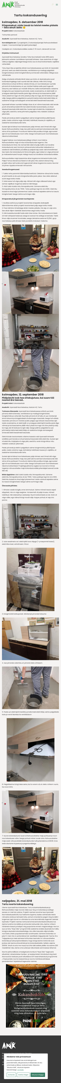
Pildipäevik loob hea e (14, 397)
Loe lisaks (20, 1070)
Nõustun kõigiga (38, 1075)
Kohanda (11, 1075)
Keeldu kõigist (23, 1075)
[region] (26, 1066)
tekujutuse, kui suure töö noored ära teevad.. (28, 399)
